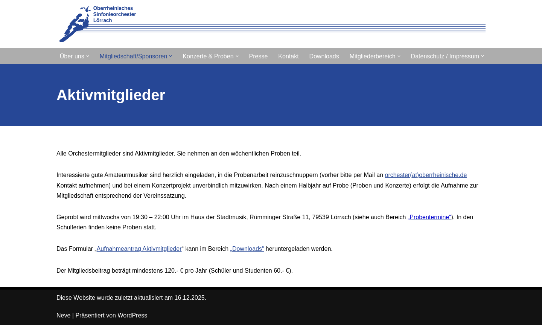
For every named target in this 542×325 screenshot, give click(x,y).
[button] (87, 56)
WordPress (132, 315)
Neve (63, 315)
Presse (258, 56)
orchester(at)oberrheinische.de (426, 175)
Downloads (324, 56)
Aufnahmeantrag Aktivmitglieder (139, 249)
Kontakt (288, 56)
